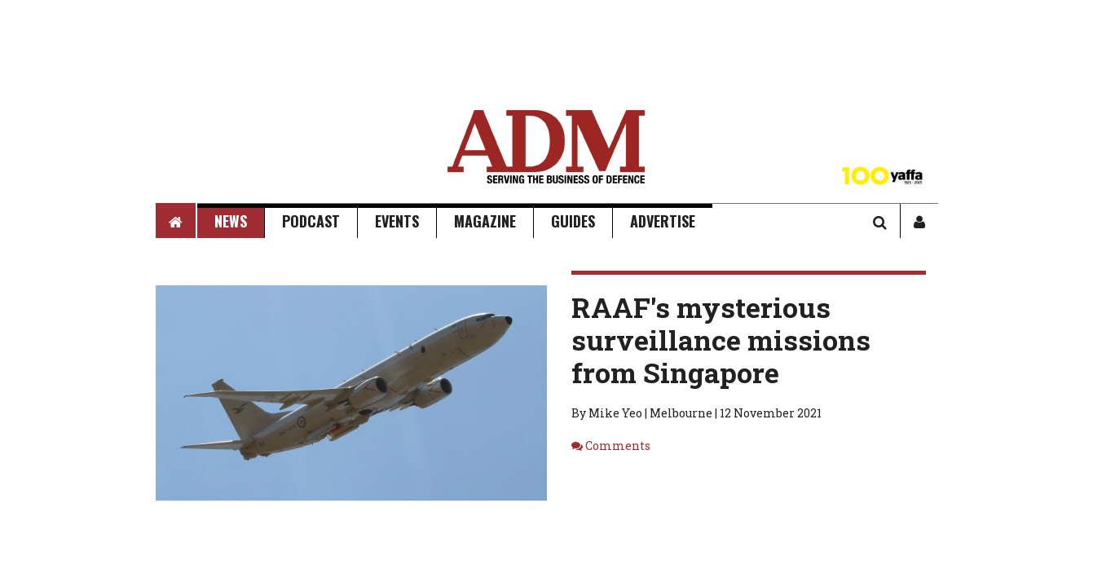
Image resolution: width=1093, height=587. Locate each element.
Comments (617, 445)
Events (397, 221)
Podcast (311, 221)
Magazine (485, 221)
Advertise (662, 221)
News (230, 221)
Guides (573, 221)
